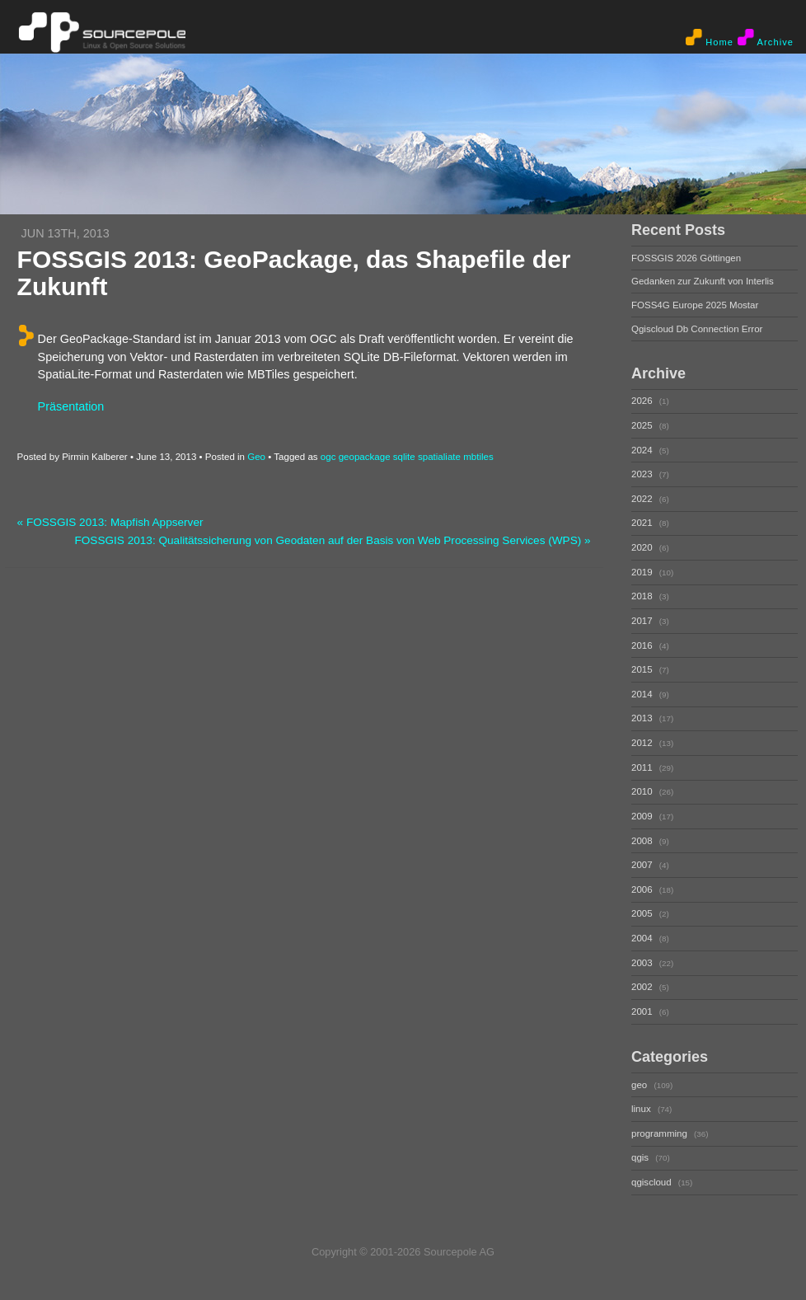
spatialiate (439, 457)
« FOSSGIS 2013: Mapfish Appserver (110, 522)
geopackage (365, 457)
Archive (766, 38)
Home (709, 38)
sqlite (404, 457)
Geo (256, 457)
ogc (328, 457)
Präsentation (71, 406)
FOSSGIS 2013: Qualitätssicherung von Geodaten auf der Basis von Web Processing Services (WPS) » (332, 540)
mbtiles (478, 457)
